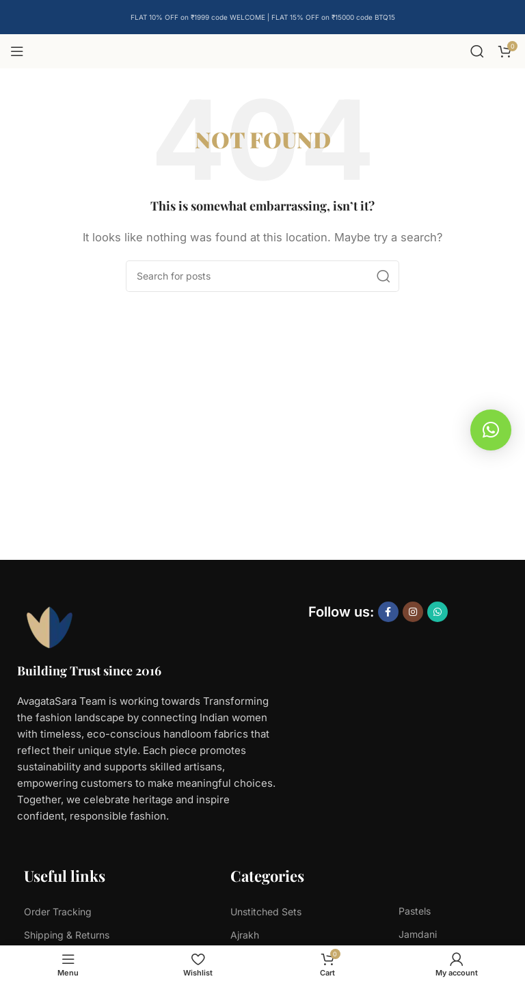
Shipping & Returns (66, 935)
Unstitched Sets (265, 911)
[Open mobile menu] (17, 51)
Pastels (415, 911)
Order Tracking (58, 911)
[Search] (477, 51)
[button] (490, 429)
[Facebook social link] (388, 612)
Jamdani (418, 934)
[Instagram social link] (413, 612)
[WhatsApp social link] (437, 612)
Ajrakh (244, 935)
